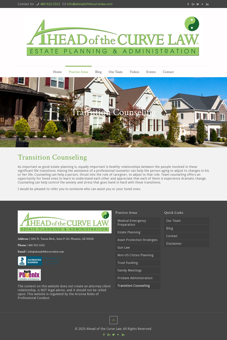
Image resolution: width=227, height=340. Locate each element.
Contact (172, 236)
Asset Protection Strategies (137, 240)
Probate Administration (135, 278)
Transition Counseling (133, 285)
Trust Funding (127, 263)
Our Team (173, 221)
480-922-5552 (50, 4)
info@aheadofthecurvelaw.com (89, 4)
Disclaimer (174, 243)
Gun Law (123, 247)
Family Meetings (129, 270)
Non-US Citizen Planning (135, 255)
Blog (169, 228)
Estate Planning (128, 232)
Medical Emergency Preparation (131, 222)
